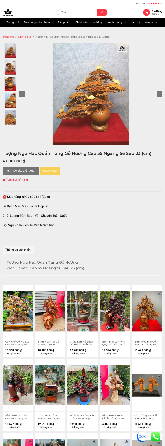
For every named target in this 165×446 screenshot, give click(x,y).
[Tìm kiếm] (102, 15)
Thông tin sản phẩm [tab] (18, 249)
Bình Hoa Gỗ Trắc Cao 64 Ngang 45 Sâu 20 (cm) (16, 418)
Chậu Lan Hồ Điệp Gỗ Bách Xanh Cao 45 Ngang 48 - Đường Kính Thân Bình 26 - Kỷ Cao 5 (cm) (81, 343)
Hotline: (149, 3)
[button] (22, 94)
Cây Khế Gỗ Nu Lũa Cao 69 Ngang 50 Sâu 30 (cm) (17, 343)
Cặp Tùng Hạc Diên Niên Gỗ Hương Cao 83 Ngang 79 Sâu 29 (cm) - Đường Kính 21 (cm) (147, 418)
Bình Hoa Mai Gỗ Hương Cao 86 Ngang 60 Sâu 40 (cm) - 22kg (49, 343)
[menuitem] (13, 27)
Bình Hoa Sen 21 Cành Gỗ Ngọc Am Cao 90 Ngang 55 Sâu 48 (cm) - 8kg (114, 418)
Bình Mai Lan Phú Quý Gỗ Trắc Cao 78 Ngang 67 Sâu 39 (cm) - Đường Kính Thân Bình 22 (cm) (114, 343)
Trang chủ (8, 36)
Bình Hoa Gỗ (24, 36)
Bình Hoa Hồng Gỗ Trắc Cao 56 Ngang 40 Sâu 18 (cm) (82, 418)
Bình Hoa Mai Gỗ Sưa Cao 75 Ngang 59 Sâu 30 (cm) (146, 343)
